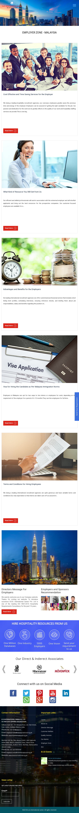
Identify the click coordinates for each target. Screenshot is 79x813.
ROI (42, 747)
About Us (44, 724)
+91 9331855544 (15, 750)
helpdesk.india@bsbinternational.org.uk (19, 733)
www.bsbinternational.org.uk (18, 735)
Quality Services (46, 735)
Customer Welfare (47, 731)
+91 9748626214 (15, 730)
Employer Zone (46, 743)
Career (43, 720)
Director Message (47, 727)
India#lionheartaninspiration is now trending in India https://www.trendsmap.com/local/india (59, 761)
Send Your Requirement (77, 406)
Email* (10, 793)
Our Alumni (44, 739)
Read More (10, 130)
